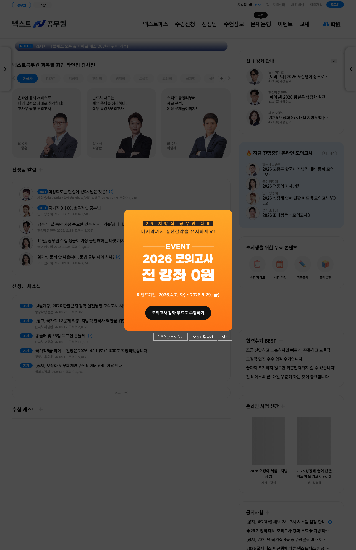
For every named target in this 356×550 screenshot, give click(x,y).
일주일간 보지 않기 (171, 336)
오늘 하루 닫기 (203, 336)
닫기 (225, 336)
